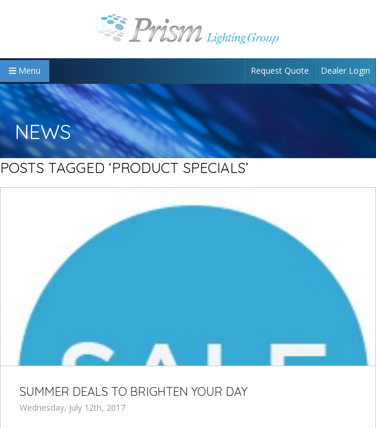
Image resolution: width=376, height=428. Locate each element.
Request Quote (280, 70)
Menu (24, 70)
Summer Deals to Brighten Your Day (134, 391)
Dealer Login (345, 70)
